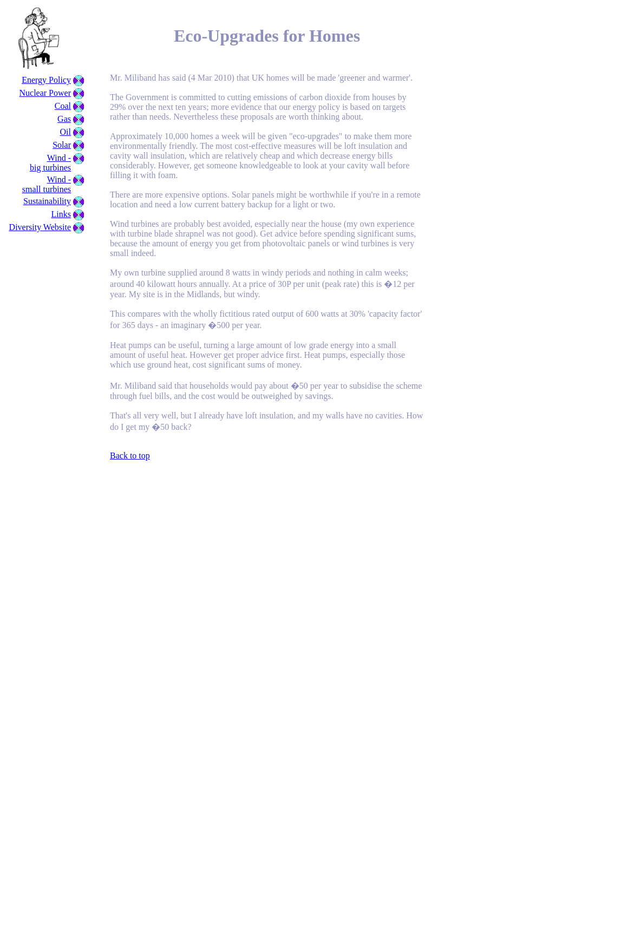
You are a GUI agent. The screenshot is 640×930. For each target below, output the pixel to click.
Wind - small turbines (46, 184)
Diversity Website (40, 227)
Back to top (130, 455)
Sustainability (47, 201)
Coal (63, 105)
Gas (64, 118)
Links (61, 214)
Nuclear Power (45, 92)
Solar (62, 144)
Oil (65, 131)
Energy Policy (46, 79)
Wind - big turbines (50, 162)
